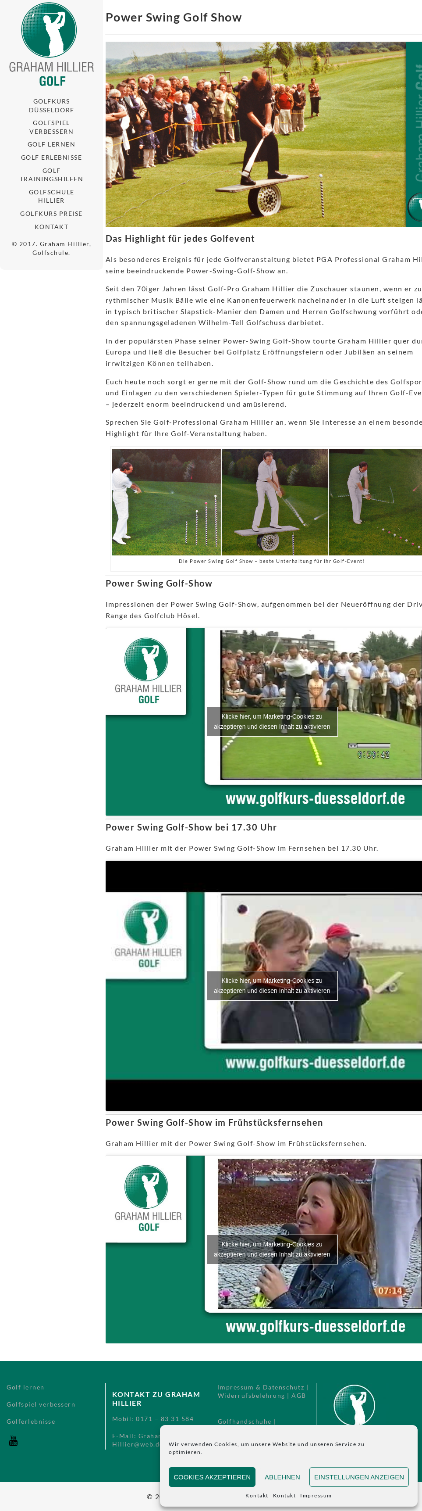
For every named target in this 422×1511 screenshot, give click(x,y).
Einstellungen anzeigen (359, 1477)
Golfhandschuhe (245, 1421)
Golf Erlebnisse (51, 157)
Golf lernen (52, 144)
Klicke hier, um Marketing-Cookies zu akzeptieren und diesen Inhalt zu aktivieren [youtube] (272, 721)
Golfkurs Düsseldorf (51, 105)
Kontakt (257, 1495)
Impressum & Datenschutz (261, 1387)
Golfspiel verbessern (51, 127)
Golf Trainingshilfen (52, 175)
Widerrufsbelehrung (251, 1395)
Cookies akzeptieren (212, 1477)
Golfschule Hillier (51, 196)
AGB (298, 1395)
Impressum (316, 1495)
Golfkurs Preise (51, 213)
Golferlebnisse (31, 1421)
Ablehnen (282, 1477)
